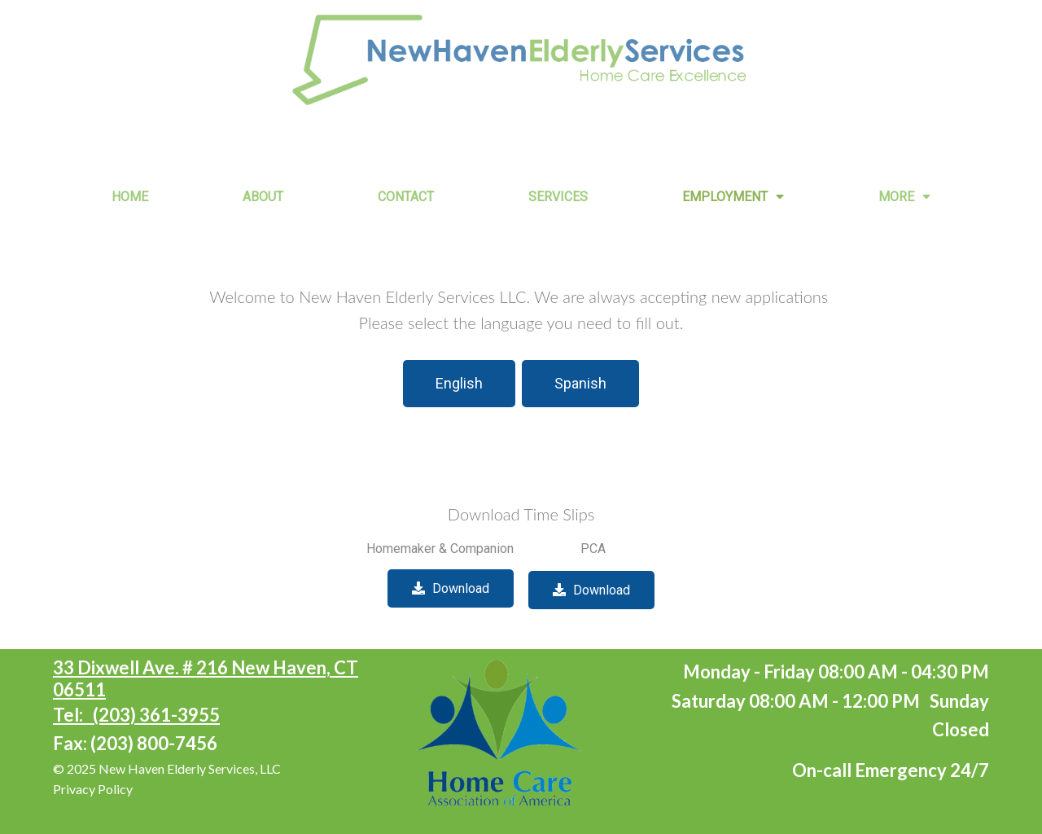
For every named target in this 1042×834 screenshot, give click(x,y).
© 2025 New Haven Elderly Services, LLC (167, 768)
